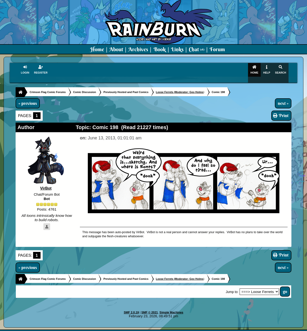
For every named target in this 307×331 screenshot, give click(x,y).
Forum (217, 49)
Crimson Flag (168, 327)
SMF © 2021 (149, 307)
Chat (196, 49)
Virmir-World (191, 327)
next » (283, 98)
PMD (208, 327)
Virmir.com (146, 327)
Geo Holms (196, 86)
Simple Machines (171, 307)
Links (177, 49)
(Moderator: (172, 86)
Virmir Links (249, 327)
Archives (138, 49)
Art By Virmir (226, 327)
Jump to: (232, 286)
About (116, 49)
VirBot (46, 183)
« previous (27, 98)
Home (97, 49)
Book (160, 49)
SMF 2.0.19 (131, 307)
